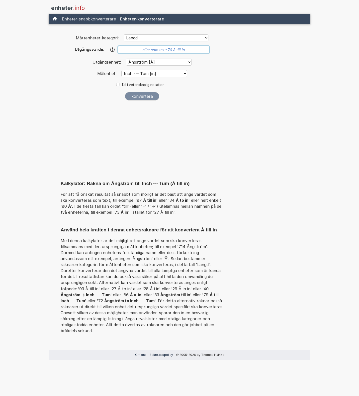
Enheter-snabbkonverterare (89, 18)
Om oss (141, 355)
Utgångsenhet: (107, 62)
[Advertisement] (142, 141)
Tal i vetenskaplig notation (143, 85)
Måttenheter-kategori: (97, 37)
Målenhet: (107, 73)
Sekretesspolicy (161, 355)
